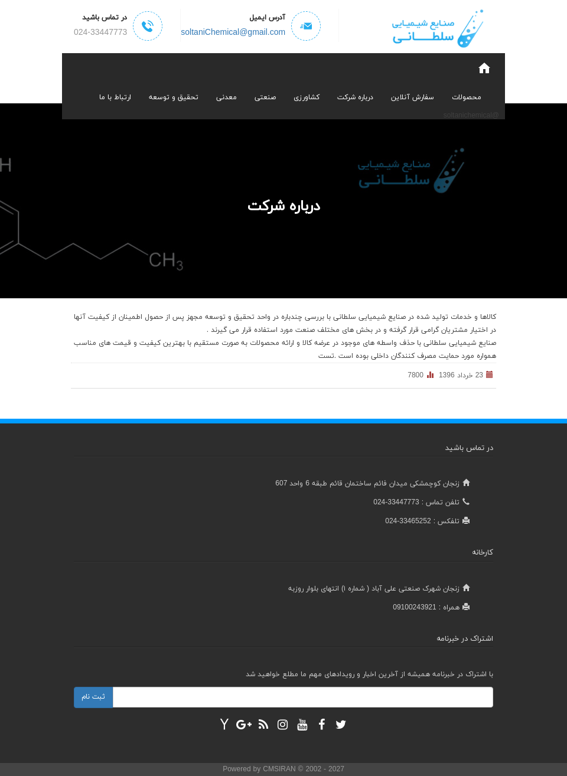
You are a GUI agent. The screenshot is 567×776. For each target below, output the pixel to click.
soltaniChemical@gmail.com (233, 32)
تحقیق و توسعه (173, 97)
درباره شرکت (355, 97)
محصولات (466, 97)
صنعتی (265, 97)
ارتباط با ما (115, 97)
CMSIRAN (280, 769)
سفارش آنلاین (412, 97)
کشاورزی (307, 97)
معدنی (226, 97)
